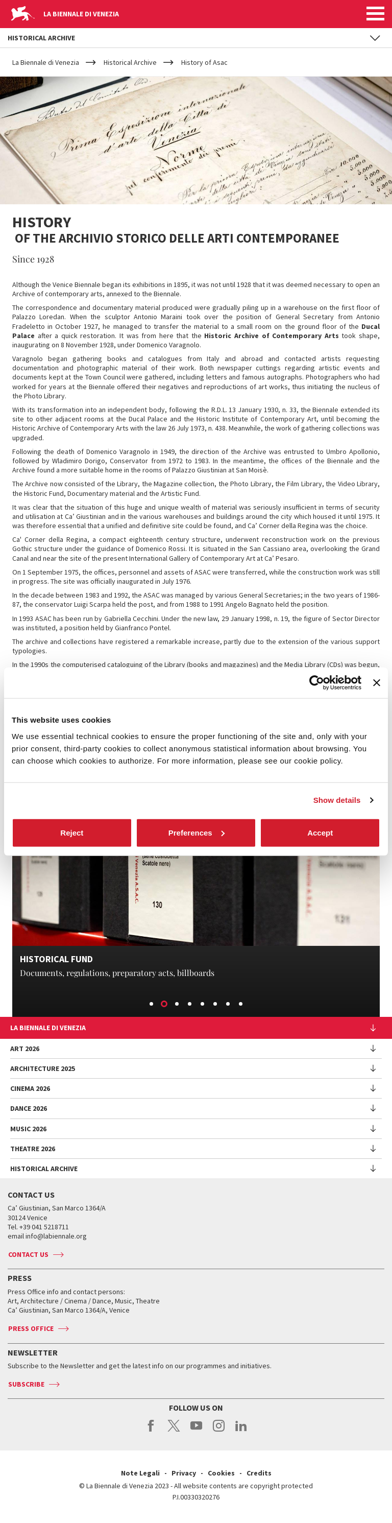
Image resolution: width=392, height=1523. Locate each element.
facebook (151, 1431)
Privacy (184, 1473)
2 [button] (164, 1004)
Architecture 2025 (42, 1068)
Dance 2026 (28, 1108)
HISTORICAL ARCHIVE (44, 1168)
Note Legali (140, 1473)
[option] (196, 905)
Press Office (31, 1328)
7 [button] (228, 1004)
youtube (196, 1431)
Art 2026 (24, 1048)
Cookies (221, 1473)
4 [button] (190, 1004)
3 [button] (177, 1004)
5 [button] (203, 1004)
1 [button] (152, 1004)
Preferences (196, 832)
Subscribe (26, 1384)
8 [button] (241, 1004)
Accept (320, 832)
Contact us (28, 1254)
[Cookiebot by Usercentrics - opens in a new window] (316, 683)
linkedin (241, 1431)
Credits (259, 1473)
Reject (71, 832)
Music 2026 (28, 1128)
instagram (218, 1431)
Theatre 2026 (32, 1148)
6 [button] (215, 1004)
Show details (337, 800)
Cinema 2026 (30, 1088)
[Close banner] (376, 682)
